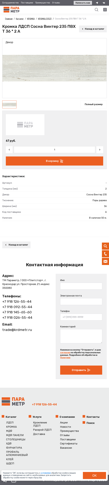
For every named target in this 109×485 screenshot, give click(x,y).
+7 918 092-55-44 (17, 307)
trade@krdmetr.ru (17, 330)
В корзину (54, 161)
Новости (65, 426)
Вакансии (66, 447)
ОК (94, 475)
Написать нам (83, 3)
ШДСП (10, 463)
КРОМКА (11, 426)
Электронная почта (71, 295)
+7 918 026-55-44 (17, 317)
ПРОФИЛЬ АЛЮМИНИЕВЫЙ (16, 454)
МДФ (9, 431)
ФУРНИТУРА (14, 447)
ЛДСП (9, 422)
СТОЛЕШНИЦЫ (15, 439)
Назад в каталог (92, 29)
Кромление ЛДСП (40, 424)
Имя (62, 280)
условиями (46, 473)
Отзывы (56, 3)
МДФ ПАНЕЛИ (15, 435)
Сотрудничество (10, 3)
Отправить (81, 370)
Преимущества (42, 3)
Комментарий (68, 326)
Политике (65, 357)
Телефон (65, 311)
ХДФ (9, 443)
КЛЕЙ (9, 459)
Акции (64, 422)
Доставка (39, 434)
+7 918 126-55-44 (17, 301)
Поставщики (27, 3)
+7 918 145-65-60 (17, 312)
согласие (65, 352)
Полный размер (94, 104)
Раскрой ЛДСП (42, 429)
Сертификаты (68, 443)
